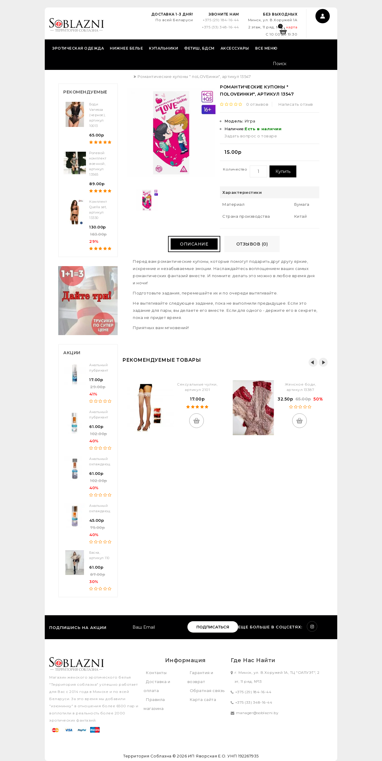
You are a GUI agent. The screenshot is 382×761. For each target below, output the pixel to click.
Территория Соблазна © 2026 (155, 756)
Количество (235, 169)
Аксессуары (235, 48)
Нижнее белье (126, 48)
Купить (282, 171)
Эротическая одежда (78, 48)
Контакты (156, 672)
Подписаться (212, 627)
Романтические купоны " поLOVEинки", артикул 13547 (194, 76)
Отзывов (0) (252, 244)
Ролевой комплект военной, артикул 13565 (97, 164)
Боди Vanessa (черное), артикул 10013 (97, 115)
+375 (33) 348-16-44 (220, 27)
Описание (194, 244)
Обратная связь (207, 690)
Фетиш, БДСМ (199, 48)
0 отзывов (257, 104)
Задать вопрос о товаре (250, 136)
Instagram (312, 626)
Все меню (266, 48)
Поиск (326, 64)
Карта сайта (203, 699)
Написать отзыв (295, 104)
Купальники (163, 48)
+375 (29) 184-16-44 (221, 20)
